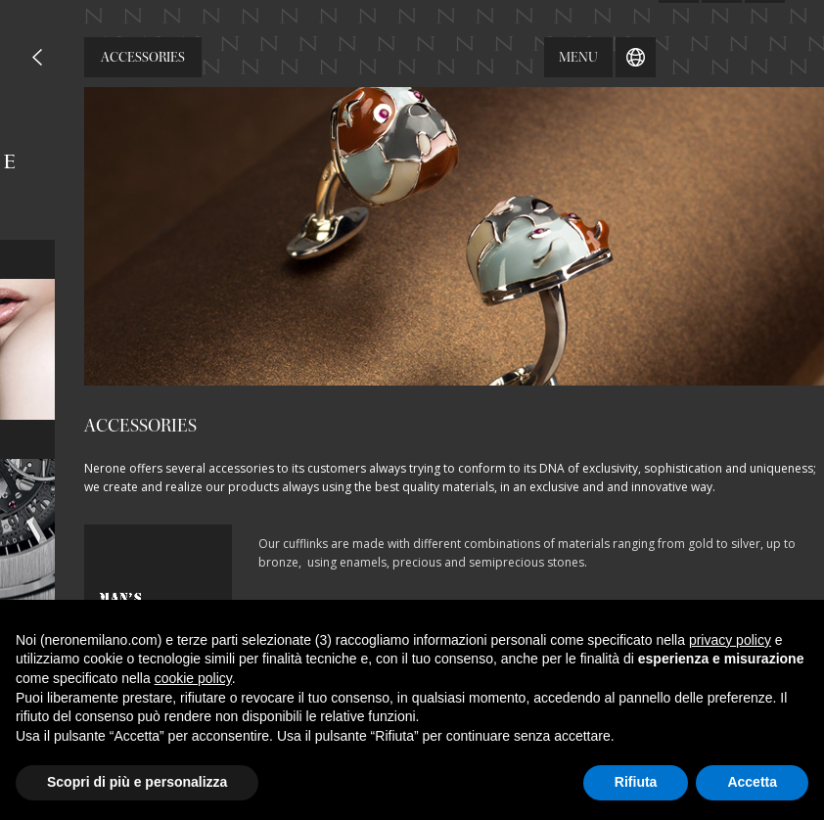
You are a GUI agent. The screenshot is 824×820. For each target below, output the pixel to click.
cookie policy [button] (193, 678)
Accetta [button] (752, 782)
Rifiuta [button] (636, 782)
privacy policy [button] (730, 640)
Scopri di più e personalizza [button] (137, 782)
